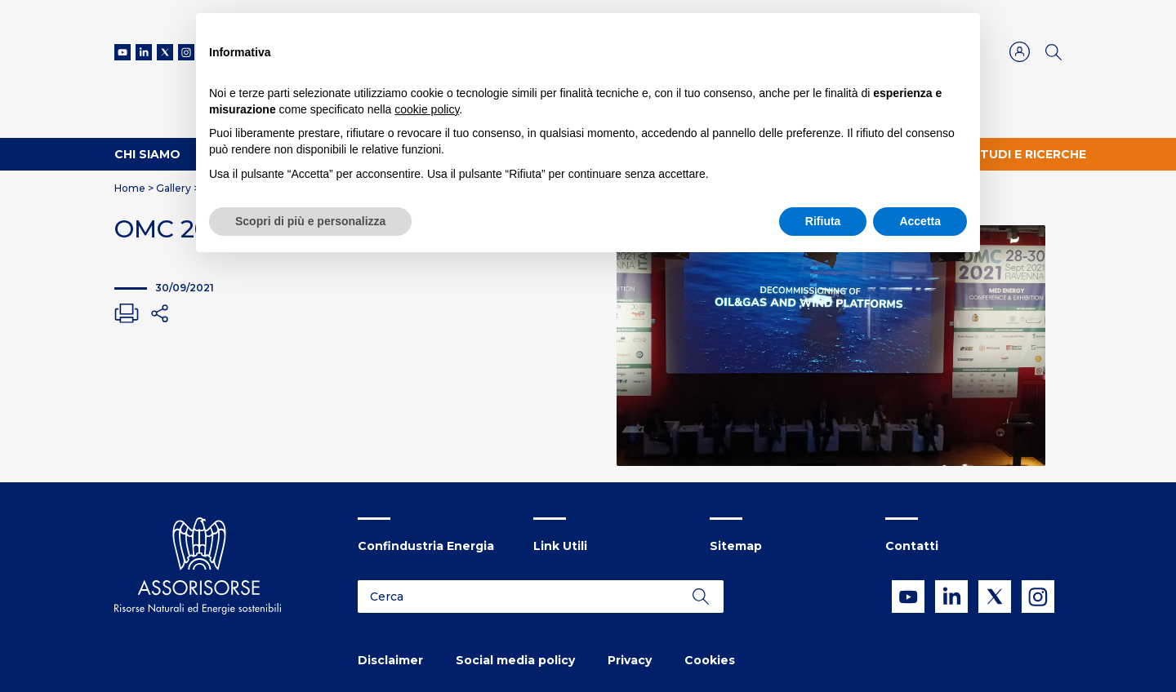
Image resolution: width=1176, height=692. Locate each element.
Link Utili (560, 546)
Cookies (709, 660)
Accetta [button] (920, 221)
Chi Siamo (147, 154)
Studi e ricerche (1029, 154)
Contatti (911, 546)
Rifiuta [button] (823, 221)
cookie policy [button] (426, 109)
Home (129, 188)
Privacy (630, 660)
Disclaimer (390, 660)
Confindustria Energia (426, 546)
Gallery (173, 188)
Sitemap (736, 546)
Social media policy (515, 660)
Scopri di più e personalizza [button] (310, 221)
